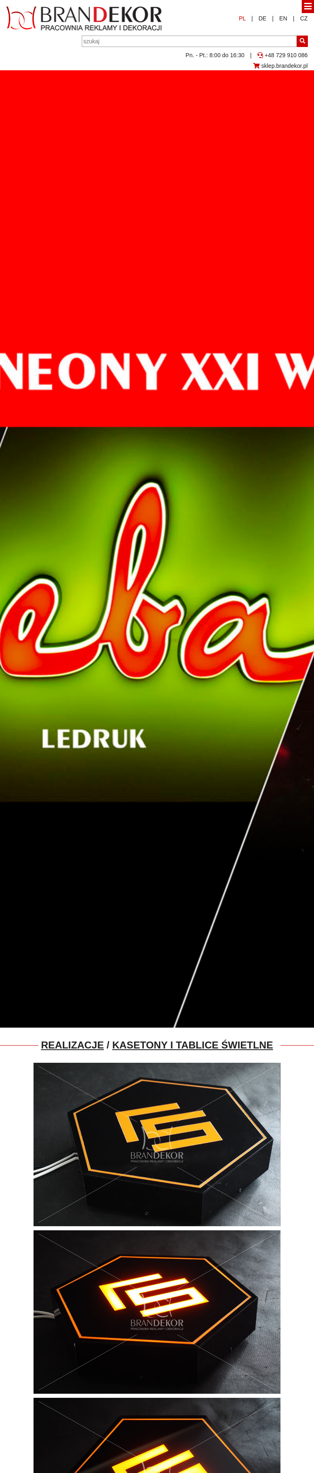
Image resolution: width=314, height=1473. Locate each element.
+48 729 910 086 (282, 55)
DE (262, 18)
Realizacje (72, 1045)
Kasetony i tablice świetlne (192, 1045)
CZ (304, 18)
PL (242, 18)
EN (283, 18)
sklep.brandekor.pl (280, 66)
